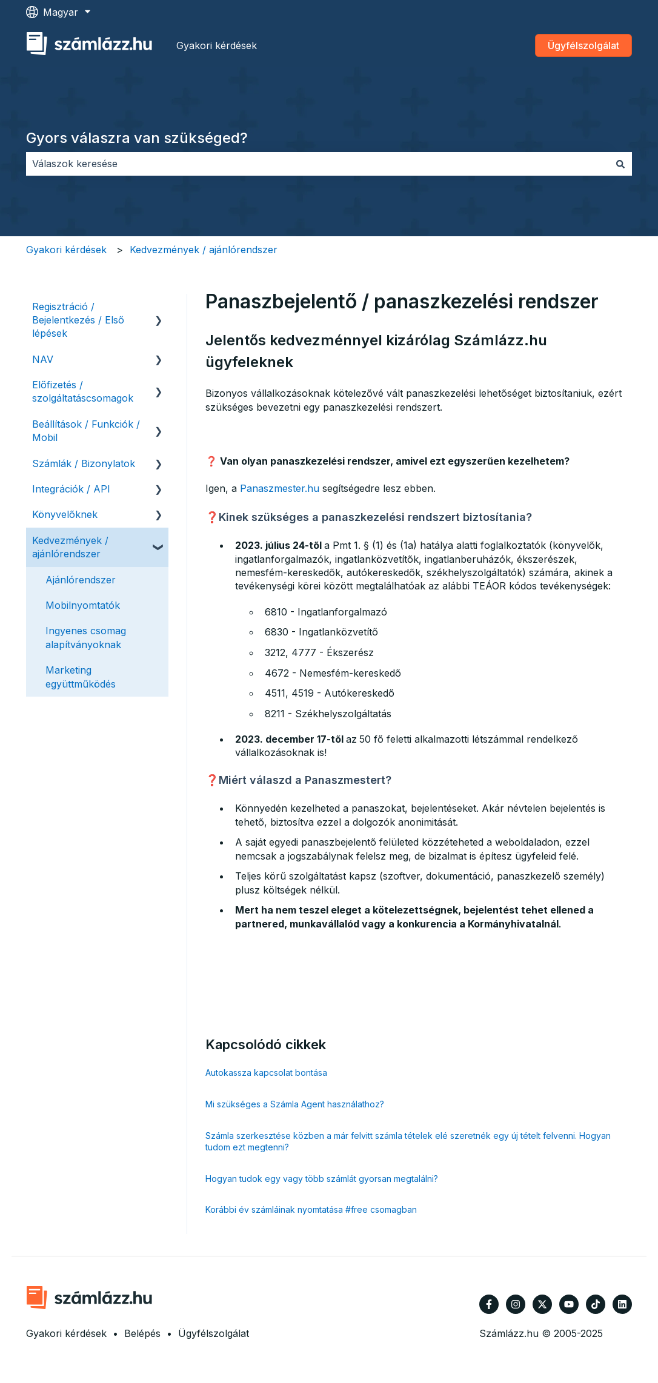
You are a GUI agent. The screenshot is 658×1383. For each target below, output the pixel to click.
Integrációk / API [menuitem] (71, 489)
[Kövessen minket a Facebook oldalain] (489, 1304)
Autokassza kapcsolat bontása (266, 1072)
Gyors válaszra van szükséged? (137, 138)
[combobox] (317, 163)
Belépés (142, 1333)
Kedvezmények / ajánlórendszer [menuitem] (70, 547)
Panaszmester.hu (279, 488)
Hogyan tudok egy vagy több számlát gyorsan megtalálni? (321, 1178)
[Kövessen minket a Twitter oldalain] (542, 1304)
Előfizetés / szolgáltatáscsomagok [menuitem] (82, 391)
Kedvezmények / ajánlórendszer (203, 250)
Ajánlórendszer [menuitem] (80, 580)
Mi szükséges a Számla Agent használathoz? (294, 1104)
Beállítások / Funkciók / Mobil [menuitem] (86, 430)
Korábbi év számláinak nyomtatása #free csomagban (311, 1209)
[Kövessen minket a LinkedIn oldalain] (622, 1304)
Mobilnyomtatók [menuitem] (82, 605)
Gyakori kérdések (216, 45)
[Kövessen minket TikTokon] (595, 1304)
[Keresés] (620, 163)
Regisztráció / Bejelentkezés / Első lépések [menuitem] (78, 320)
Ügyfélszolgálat (583, 45)
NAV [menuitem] (42, 359)
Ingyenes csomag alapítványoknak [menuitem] (85, 637)
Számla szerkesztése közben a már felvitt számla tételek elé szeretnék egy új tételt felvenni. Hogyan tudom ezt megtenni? (408, 1141)
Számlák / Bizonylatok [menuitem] (83, 463)
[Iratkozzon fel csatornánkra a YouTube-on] (569, 1304)
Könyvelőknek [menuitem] (65, 514)
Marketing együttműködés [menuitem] (80, 676)
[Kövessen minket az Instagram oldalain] (515, 1304)
